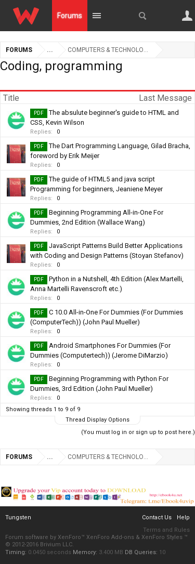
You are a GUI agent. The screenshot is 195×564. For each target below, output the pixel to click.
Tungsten (18, 517)
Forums (69, 15)
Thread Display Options (97, 419)
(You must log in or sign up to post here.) (138, 432)
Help (183, 517)
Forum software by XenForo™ (45, 537)
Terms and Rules (166, 530)
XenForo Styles (162, 537)
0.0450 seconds (49, 552)
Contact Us (157, 517)
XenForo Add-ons (110, 537)
